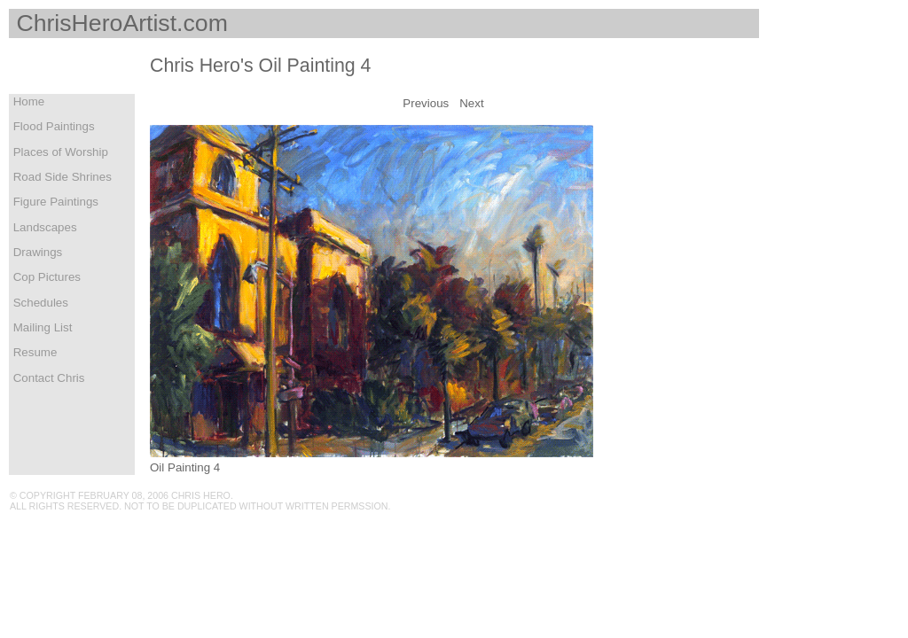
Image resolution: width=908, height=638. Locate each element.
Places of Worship (59, 152)
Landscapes (43, 227)
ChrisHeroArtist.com (119, 23)
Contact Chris (47, 378)
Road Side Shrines (61, 176)
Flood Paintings (52, 126)
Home (27, 101)
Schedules (39, 302)
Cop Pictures (45, 277)
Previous (426, 103)
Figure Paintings (54, 201)
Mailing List (41, 327)
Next (471, 103)
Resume (33, 352)
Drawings (36, 252)
